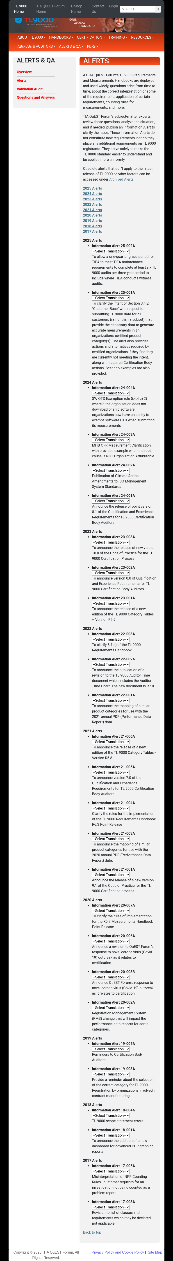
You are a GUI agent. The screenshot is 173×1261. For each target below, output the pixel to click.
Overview (24, 72)
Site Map (154, 1252)
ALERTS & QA (71, 46)
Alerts (22, 80)
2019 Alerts (92, 221)
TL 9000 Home (20, 9)
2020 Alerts (92, 215)
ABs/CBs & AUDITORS (36, 46)
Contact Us (98, 9)
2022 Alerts (92, 204)
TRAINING (118, 37)
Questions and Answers (36, 97)
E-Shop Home (76, 9)
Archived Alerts (121, 179)
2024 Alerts (92, 194)
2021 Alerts (92, 210)
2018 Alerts (92, 226)
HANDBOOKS (61, 37)
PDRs (92, 46)
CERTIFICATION (91, 37)
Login (113, 6)
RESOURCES (142, 37)
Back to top (92, 1232)
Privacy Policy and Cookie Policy (118, 1252)
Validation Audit (30, 89)
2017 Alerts (92, 231)
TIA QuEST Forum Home (50, 9)
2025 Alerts (92, 188)
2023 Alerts (92, 199)
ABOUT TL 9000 (31, 37)
